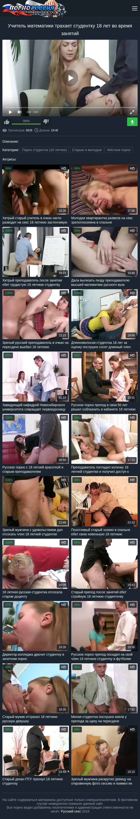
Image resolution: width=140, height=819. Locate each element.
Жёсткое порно (119, 150)
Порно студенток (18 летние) (44, 150)
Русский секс (71, 811)
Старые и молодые (87, 150)
